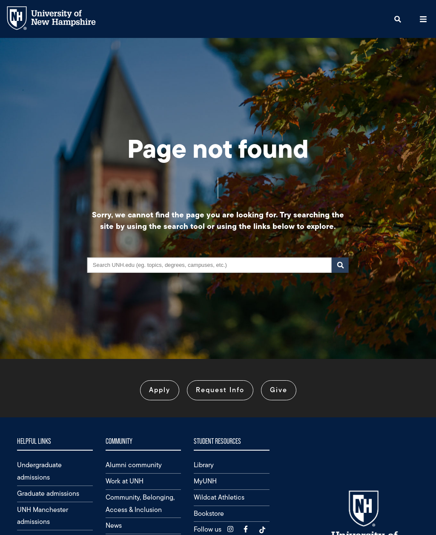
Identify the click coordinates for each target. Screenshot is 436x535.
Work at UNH (124, 481)
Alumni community (134, 465)
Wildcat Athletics (219, 497)
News (114, 525)
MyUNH (205, 481)
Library (204, 465)
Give (278, 390)
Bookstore (209, 513)
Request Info (220, 390)
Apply (159, 390)
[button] (397, 19)
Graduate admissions (48, 493)
